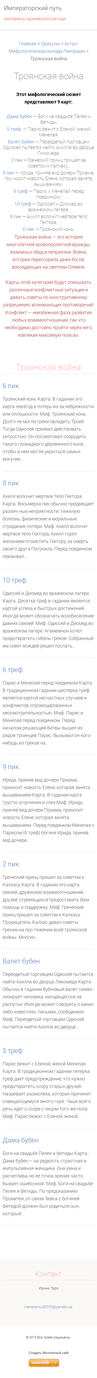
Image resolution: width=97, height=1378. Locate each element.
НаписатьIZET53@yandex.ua (48, 1307)
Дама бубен (19, 116)
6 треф (20, 191)
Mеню (83, 11)
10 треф (22, 204)
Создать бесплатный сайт (49, 1353)
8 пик (15, 216)
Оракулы (50, 43)
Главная (28, 43)
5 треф (14, 129)
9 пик (8, 172)
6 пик (28, 229)
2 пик (17, 160)
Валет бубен (21, 141)
